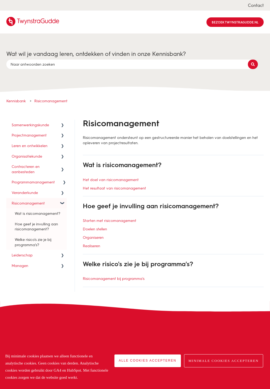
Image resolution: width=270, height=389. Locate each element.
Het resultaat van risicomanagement (114, 188)
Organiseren (93, 237)
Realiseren (91, 245)
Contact (256, 5)
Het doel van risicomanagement (111, 179)
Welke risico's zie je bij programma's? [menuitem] (33, 242)
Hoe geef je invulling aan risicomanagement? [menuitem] (36, 226)
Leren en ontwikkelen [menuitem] (29, 145)
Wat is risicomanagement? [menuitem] (37, 213)
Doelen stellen (95, 228)
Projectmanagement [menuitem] (29, 135)
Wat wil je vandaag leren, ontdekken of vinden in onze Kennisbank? (96, 53)
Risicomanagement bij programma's (113, 278)
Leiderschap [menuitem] (22, 254)
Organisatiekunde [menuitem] (27, 156)
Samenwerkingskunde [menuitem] (30, 124)
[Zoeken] (253, 64)
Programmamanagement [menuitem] (33, 181)
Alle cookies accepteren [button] (147, 360)
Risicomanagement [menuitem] (28, 203)
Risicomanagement (51, 100)
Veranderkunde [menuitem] (25, 192)
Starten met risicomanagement (109, 220)
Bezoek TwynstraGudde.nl (235, 22)
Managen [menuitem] (20, 265)
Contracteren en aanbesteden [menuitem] (26, 169)
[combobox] (130, 64)
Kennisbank (16, 100)
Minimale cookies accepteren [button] (224, 361)
